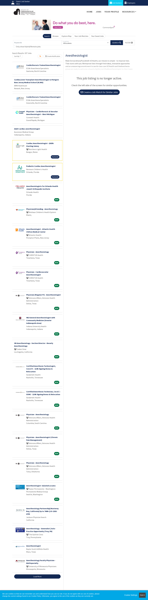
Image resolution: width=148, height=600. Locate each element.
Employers (130, 2)
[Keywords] (37, 42)
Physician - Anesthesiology (37, 252)
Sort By (16, 56)
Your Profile (112, 11)
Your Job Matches (81, 36)
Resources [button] (128, 11)
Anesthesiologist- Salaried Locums (41, 485)
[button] (129, 42)
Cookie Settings (130, 595)
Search (47, 36)
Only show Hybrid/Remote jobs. (28, 46)
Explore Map (66, 36)
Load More (37, 576)
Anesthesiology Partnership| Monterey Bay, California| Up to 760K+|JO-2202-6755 (42, 511)
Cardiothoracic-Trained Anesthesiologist (43, 65)
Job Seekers (116, 2)
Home (90, 11)
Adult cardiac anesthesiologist (27, 129)
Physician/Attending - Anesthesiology (42, 209)
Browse (56, 36)
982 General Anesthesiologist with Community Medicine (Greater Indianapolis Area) (40, 320)
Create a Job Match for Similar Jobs (99, 92)
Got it (142, 595)
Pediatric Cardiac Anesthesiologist (41, 166)
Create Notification (52, 56)
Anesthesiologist (33, 546)
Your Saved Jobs (97, 36)
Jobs (98, 11)
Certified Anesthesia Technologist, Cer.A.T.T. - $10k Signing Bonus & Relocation (41, 369)
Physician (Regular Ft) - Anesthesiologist (43, 295)
